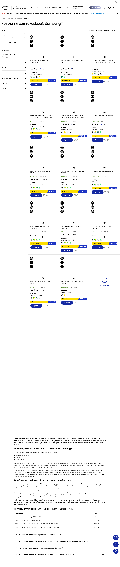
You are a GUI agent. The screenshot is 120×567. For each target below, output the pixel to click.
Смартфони (9, 13)
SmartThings (76, 13)
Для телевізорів (18, 18)
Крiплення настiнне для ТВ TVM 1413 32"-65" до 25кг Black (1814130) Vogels (36, 523)
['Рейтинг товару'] (31, 69)
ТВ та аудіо (55, 13)
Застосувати (13, 42)
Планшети (30, 13)
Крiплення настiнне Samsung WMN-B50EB (27, 520)
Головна (3, 18)
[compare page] (105, 8)
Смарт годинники (20, 13)
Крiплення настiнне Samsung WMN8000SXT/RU (28, 517)
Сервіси (61, 8)
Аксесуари (47, 13)
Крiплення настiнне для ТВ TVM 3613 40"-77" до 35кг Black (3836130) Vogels (37, 527)
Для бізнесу (85, 13)
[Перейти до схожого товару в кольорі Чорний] (43, 57)
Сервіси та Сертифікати (98, 13)
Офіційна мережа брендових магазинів (19, 7)
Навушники (39, 13)
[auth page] (113, 8)
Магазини (47, 8)
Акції (3, 13)
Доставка (55, 8)
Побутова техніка (65, 13)
